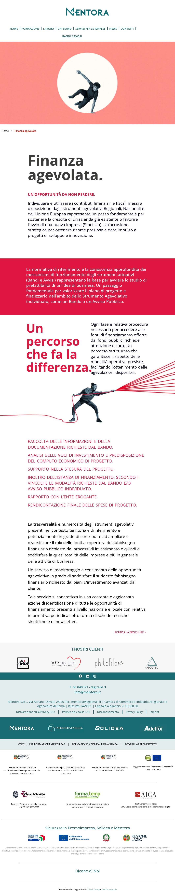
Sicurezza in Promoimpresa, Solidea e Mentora (87, 828)
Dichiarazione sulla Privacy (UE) (35, 712)
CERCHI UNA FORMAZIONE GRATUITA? (41, 744)
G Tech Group (93, 889)
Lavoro (48, 28)
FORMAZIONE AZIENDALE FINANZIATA (95, 744)
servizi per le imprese (90, 28)
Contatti (127, 28)
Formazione (30, 28)
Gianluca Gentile (109, 889)
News (113, 28)
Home (14, 28)
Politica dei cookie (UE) (76, 712)
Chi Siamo (65, 28)
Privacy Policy (134, 712)
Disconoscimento (108, 712)
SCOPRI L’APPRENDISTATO (141, 744)
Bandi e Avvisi (72, 36)
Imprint (154, 712)
